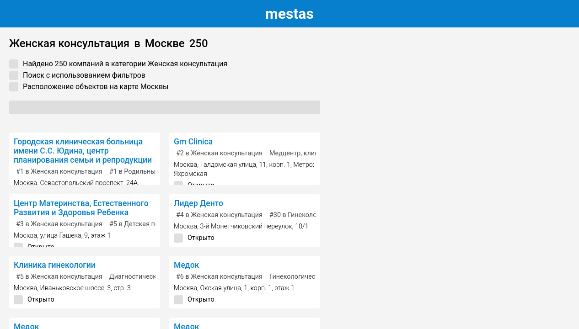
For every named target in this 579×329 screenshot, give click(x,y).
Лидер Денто (198, 203)
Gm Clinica (193, 141)
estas (289, 13)
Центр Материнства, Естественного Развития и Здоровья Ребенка (81, 208)
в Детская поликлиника (150, 224)
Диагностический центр (146, 277)
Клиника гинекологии (55, 265)
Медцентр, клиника (299, 153)
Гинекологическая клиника (311, 277)
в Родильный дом (141, 171)
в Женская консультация (59, 171)
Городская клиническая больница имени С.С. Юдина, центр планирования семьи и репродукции (83, 150)
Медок (186, 265)
